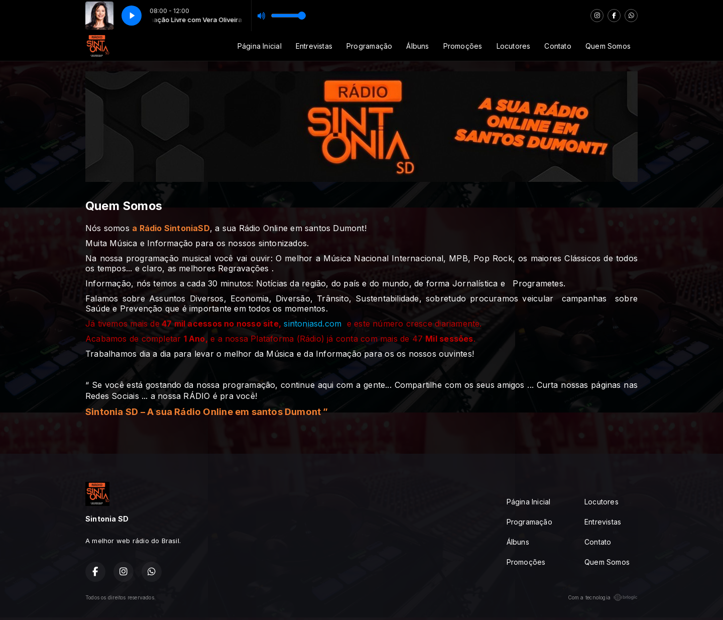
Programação (369, 46)
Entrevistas (314, 46)
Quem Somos (608, 46)
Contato (557, 46)
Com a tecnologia (603, 597)
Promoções (463, 46)
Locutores (514, 46)
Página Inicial (259, 46)
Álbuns (417, 46)
